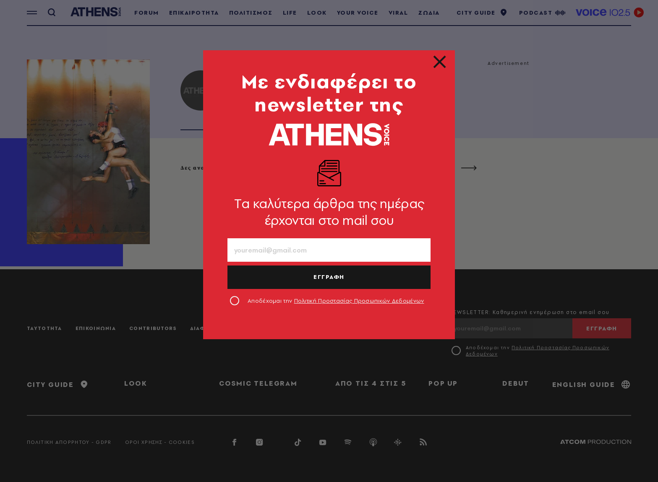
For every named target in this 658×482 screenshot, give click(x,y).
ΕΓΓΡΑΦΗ (329, 277)
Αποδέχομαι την (336, 300)
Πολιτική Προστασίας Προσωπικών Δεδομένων (359, 300)
